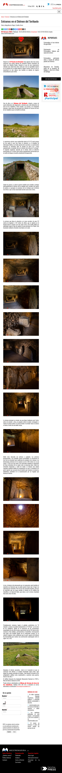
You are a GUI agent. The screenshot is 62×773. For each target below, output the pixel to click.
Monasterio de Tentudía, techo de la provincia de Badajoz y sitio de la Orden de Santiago (51, 69)
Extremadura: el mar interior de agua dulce (51, 43)
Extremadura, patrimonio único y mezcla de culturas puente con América (51, 60)
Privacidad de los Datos (34, 761)
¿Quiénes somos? (6, 755)
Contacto (4, 760)
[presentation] (14, 719)
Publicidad (18, 755)
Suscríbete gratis (56, 8)
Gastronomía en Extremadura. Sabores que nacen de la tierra (51, 51)
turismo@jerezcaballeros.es (23, 686)
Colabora (17, 757)
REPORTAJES (49, 37)
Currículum (18, 762)
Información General (33, 757)
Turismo (7, 17)
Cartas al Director (19, 760)
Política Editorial (6, 757)
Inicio (2, 17)
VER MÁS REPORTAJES (51, 79)
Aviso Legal (31, 755)
